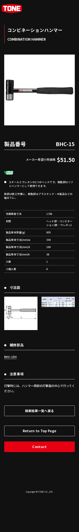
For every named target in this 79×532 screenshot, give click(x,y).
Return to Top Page (39, 465)
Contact (39, 481)
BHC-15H (10, 392)
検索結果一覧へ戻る (39, 446)
